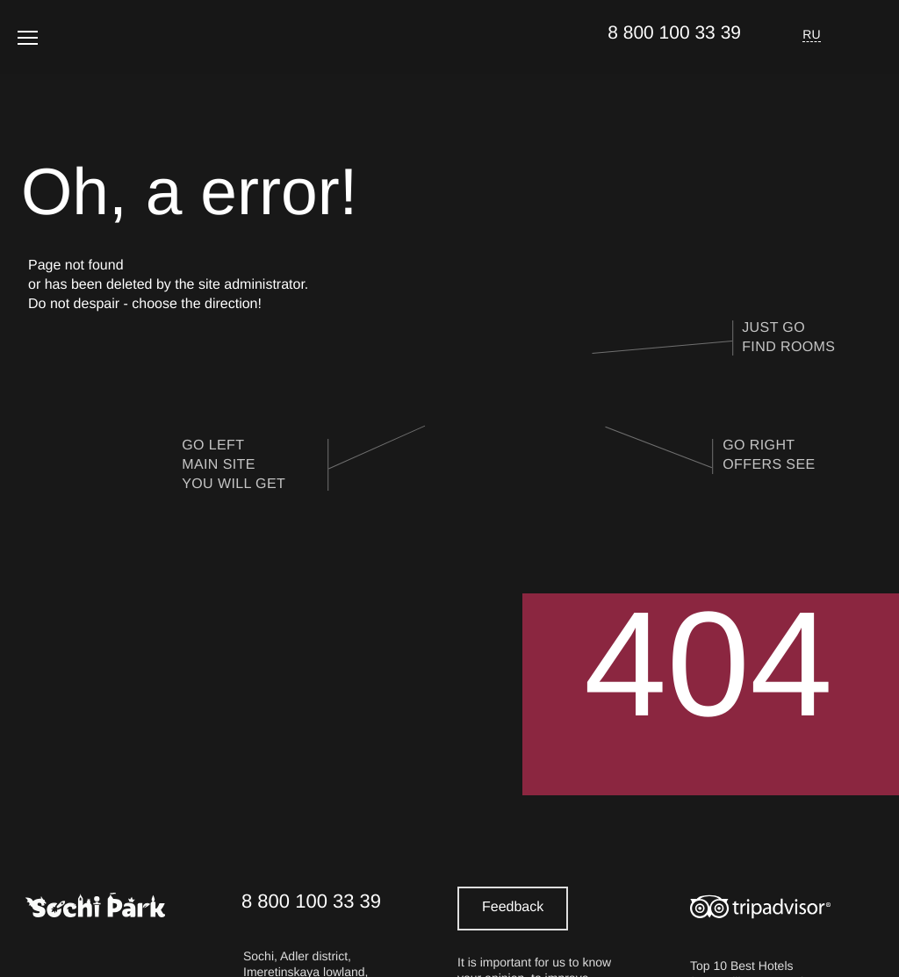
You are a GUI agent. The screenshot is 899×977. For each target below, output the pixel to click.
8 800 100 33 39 (674, 33)
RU (811, 34)
